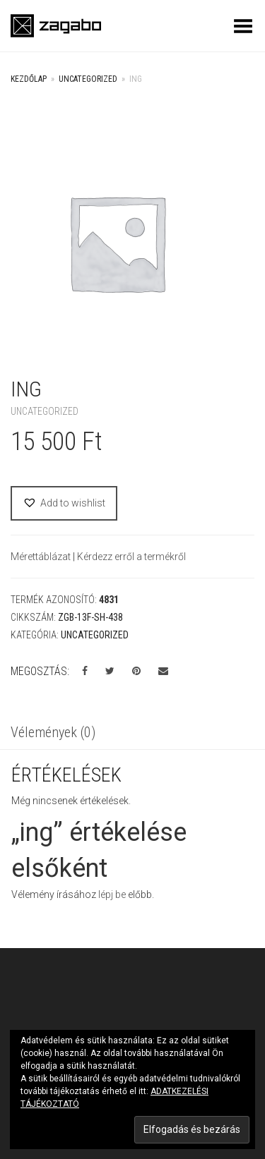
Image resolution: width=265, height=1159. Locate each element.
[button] (64, 503)
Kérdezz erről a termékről (131, 556)
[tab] (132, 733)
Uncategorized (88, 79)
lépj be (112, 894)
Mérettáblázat (42, 556)
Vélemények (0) (53, 732)
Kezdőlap (29, 79)
